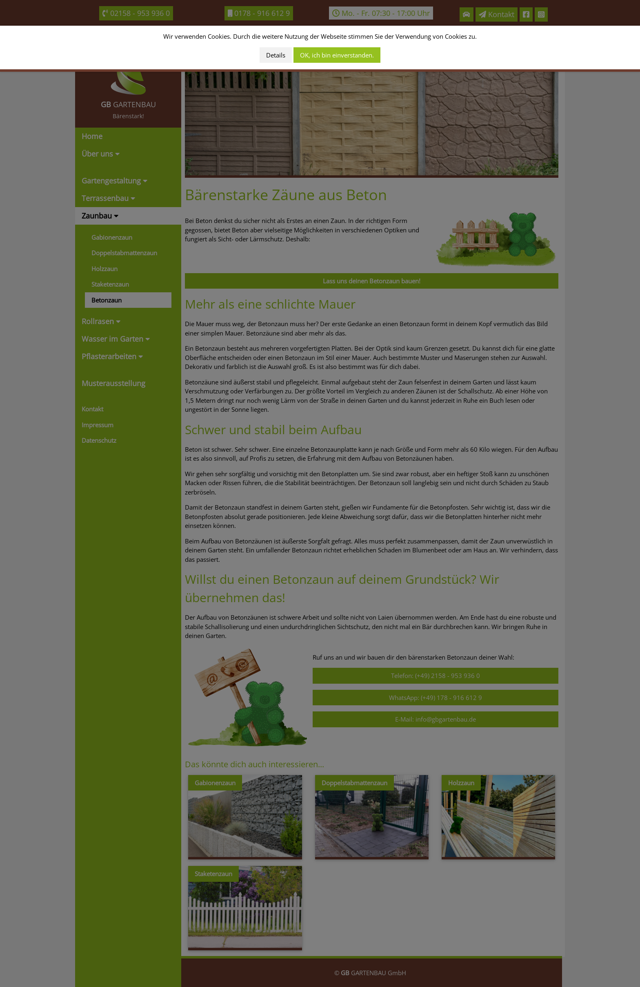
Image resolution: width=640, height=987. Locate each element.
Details (275, 55)
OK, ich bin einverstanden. (337, 55)
